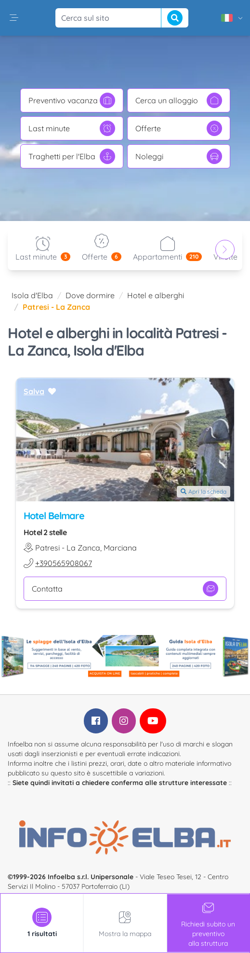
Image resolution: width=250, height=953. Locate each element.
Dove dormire (90, 295)
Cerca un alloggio (178, 100)
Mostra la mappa (125, 923)
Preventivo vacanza (71, 100)
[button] (14, 18)
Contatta (125, 588)
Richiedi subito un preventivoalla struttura (208, 923)
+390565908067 (63, 563)
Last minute (71, 128)
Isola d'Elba (32, 295)
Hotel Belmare (54, 516)
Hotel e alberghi (155, 295)
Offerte (178, 128)
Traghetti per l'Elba (71, 156)
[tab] (41, 923)
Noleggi (178, 156)
